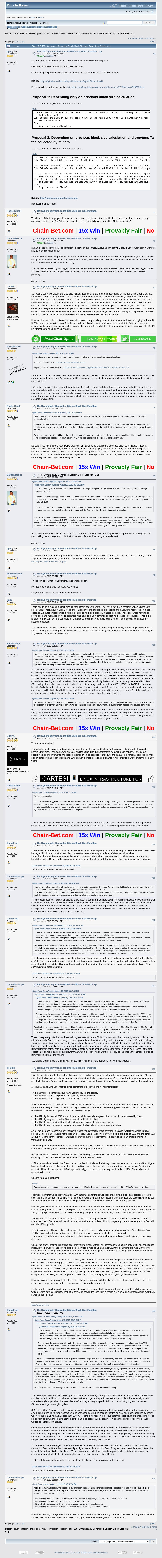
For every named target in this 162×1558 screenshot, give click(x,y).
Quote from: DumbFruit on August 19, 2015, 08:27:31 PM (55, 991)
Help (21, 27)
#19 (153, 1311)
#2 (154, 212)
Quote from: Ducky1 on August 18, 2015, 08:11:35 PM (54, 792)
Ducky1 (11, 736)
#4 (154, 288)
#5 (154, 348)
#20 (153, 1479)
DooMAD (11, 286)
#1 (154, 54)
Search (28, 27)
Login (36, 27)
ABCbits (50, 56)
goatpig (11, 1068)
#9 (154, 575)
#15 (153, 878)
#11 (153, 645)
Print (152, 41)
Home (13, 27)
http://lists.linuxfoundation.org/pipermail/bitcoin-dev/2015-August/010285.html (105, 87)
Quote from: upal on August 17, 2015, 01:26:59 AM (53, 353)
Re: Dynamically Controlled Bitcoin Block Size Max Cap (67, 211)
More (53, 27)
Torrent (45, 23)
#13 (153, 787)
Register (45, 27)
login (32, 17)
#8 (154, 550)
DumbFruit (12, 843)
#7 (154, 476)
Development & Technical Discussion (48, 33)
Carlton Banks (14, 238)
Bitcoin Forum (12, 33)
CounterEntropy (15, 876)
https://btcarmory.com (40, 1305)
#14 (153, 844)
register (41, 17)
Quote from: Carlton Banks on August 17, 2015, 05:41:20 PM (57, 413)
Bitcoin (24, 33)
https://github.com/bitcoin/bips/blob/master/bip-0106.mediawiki (72, 81)
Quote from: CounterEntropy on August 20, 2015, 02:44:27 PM (57, 1317)
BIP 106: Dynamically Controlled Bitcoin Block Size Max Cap (101, 33)
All (23, 42)
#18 (153, 1069)
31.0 (39, 23)
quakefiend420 (14, 573)
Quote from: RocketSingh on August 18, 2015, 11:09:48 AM (56, 482)
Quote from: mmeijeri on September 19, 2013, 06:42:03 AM (56, 866)
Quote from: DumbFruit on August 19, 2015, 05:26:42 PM (55, 883)
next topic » (150, 38)
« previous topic (135, 38)
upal (9, 51)
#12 (153, 737)
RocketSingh (13, 211)
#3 (154, 241)
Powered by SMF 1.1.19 (64, 1553)
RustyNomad (14, 346)
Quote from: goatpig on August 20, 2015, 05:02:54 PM (54, 1484)
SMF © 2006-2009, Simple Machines (92, 1553)
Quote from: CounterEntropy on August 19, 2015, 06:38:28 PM (57, 925)
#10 (153, 601)
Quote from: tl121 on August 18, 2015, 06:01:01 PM (53, 650)
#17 (153, 986)
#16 (153, 920)
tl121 (9, 599)
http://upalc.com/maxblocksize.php (59, 198)
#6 (154, 407)
